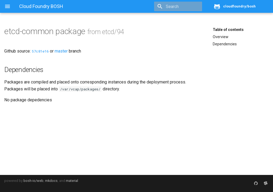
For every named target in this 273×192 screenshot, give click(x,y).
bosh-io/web (33, 181)
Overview (220, 37)
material (72, 181)
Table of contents (228, 29)
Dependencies (225, 44)
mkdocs (51, 181)
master (61, 51)
